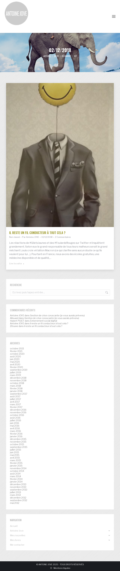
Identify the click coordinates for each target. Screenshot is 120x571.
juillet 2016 (15, 420)
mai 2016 (14, 426)
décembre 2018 (18, 378)
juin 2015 (14, 452)
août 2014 (15, 474)
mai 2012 (14, 503)
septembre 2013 (18, 490)
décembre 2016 (18, 410)
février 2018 (16, 388)
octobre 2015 (17, 444)
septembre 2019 (18, 370)
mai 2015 (14, 455)
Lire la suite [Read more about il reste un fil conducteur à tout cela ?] (16, 263)
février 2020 (16, 367)
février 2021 (16, 351)
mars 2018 (15, 386)
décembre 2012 (18, 498)
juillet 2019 (15, 372)
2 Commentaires (63, 237)
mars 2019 (15, 375)
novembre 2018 (18, 380)
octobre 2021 (17, 348)
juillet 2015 (15, 450)
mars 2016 (15, 431)
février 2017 (16, 407)
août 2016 (15, 418)
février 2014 (16, 479)
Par (30, 237)
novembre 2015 (18, 442)
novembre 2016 (18, 412)
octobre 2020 (17, 354)
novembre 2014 (18, 468)
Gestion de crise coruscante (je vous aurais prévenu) (57, 315)
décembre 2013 (18, 484)
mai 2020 (15, 362)
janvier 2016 (16, 436)
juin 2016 (14, 423)
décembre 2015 (18, 439)
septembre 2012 (18, 500)
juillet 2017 (15, 399)
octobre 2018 (17, 383)
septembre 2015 (18, 447)
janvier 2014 (16, 482)
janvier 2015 (16, 466)
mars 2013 (15, 495)
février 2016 (16, 434)
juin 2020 (15, 359)
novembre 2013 (18, 487)
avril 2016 (15, 428)
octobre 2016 (17, 415)
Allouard (14, 318)
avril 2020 (15, 364)
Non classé (14, 237)
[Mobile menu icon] (114, 16)
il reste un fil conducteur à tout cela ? (37, 232)
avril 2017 (15, 402)
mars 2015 (15, 460)
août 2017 (15, 396)
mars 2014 (15, 476)
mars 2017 (15, 404)
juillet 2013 (15, 492)
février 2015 (16, 463)
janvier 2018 (16, 391)
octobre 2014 (17, 471)
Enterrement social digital (43, 320)
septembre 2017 (18, 394)
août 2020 (15, 356)
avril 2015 (15, 458)
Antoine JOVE (17, 315)
